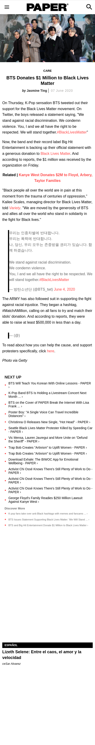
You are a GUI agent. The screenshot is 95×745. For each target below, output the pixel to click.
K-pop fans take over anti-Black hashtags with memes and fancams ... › (47, 513)
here (50, 351)
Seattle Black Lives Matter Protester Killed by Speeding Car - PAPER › (50, 430)
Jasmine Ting (37, 90)
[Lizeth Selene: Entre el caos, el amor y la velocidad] (47, 619)
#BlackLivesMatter (72, 132)
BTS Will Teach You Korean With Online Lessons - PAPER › (49, 385)
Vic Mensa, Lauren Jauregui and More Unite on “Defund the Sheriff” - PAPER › (47, 439)
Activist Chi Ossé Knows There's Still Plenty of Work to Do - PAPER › (50, 471)
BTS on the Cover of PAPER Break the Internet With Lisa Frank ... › (48, 404)
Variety (14, 208)
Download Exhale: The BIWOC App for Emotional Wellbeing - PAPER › (43, 461)
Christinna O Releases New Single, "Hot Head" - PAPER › (49, 422)
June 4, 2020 (64, 289)
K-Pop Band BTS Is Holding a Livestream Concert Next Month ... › (47, 394)
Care (47, 70)
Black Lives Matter (55, 154)
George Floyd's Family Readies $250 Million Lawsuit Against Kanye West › (45, 499)
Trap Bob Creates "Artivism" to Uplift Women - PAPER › (47, 447)
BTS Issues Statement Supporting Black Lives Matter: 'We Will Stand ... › (48, 519)
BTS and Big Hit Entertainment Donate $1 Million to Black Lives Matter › (48, 525)
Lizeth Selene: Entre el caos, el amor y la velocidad (41, 655)
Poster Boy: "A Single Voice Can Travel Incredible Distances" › (43, 414)
